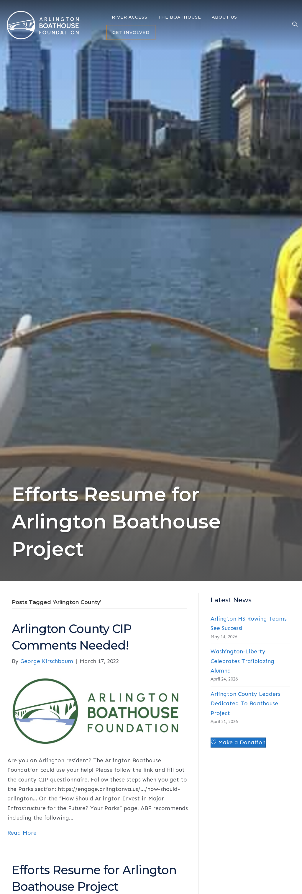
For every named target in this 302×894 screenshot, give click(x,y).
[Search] (292, 25)
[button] (238, 743)
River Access (129, 17)
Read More (22, 832)
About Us (224, 17)
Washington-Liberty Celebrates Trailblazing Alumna (242, 661)
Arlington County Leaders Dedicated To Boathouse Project (245, 704)
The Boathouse (179, 17)
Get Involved (131, 32)
